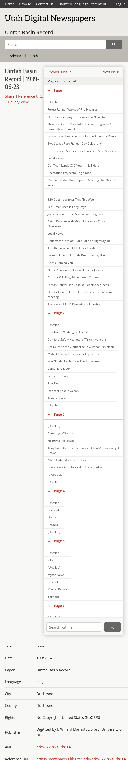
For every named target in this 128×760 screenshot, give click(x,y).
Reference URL (30, 96)
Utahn (52, 517)
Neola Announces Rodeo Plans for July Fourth (78, 270)
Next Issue (111, 71)
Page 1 (59, 90)
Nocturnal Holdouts (61, 441)
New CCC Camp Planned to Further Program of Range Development (79, 126)
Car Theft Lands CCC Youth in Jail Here (74, 165)
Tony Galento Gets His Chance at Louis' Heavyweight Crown (83, 450)
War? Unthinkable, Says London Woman (74, 361)
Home (9, 4)
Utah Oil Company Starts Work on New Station (79, 117)
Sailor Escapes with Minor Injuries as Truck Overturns (76, 223)
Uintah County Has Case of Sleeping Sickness (78, 285)
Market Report (57, 589)
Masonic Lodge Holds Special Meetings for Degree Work (82, 182)
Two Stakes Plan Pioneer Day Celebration (75, 143)
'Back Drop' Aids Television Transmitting (75, 467)
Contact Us (45, 4)
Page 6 (59, 605)
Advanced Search (24, 55)
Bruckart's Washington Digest (68, 332)
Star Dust (54, 383)
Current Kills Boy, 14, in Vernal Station (73, 277)
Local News (55, 158)
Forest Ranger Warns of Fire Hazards (73, 109)
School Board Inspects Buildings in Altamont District (83, 136)
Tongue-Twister (58, 398)
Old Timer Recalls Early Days (67, 207)
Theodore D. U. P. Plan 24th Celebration (74, 304)
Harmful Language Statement (82, 4)
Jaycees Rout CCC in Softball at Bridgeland (76, 214)
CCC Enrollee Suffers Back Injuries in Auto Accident (82, 151)
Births (52, 192)
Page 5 (59, 541)
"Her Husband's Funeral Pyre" (68, 460)
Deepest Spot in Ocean (63, 391)
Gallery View (18, 101)
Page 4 (59, 491)
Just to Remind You (60, 263)
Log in (121, 4)
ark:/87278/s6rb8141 (55, 746)
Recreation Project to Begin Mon (69, 173)
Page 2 (59, 313)
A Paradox (55, 475)
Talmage (54, 597)
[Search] (55, 44)
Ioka (50, 560)
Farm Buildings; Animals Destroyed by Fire (76, 255)
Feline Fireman (58, 376)
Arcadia (53, 525)
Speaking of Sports (60, 433)
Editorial (53, 510)
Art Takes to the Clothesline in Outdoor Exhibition (81, 347)
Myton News (56, 575)
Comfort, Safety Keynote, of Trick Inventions (77, 339)
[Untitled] (54, 325)
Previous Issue (59, 71)
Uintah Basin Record (29, 32)
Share (9, 96)
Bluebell (53, 582)
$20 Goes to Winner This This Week (71, 199)
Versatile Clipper (59, 369)
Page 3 (59, 414)
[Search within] (74, 627)
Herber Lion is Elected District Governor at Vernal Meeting (81, 294)
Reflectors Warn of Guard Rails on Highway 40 (79, 241)
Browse (25, 4)
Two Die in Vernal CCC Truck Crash (71, 248)
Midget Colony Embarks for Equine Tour (74, 354)
